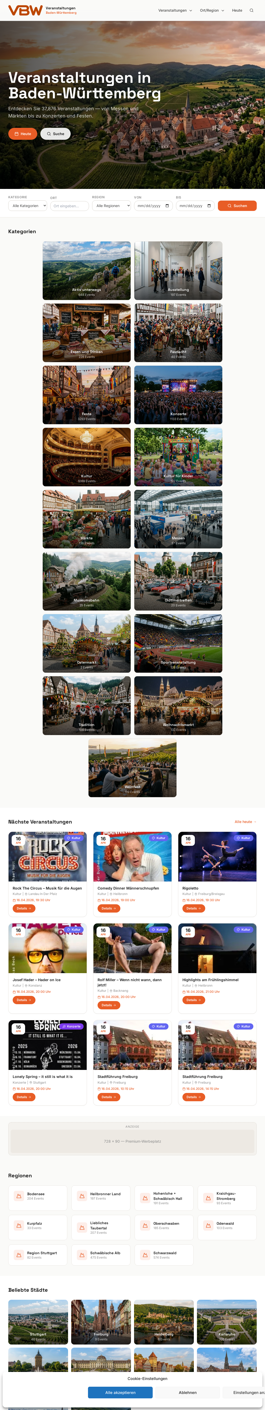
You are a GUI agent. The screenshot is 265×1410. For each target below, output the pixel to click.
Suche (55, 133)
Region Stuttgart (151, 1334)
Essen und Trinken (87, 1290)
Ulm (11, 1326)
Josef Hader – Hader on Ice (37, 635)
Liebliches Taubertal (154, 1312)
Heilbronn (118, 549)
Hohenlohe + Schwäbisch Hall (162, 1290)
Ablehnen (188, 1392)
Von (138, 197)
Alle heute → (246, 477)
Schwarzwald (148, 1348)
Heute (237, 10)
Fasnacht (80, 1297)
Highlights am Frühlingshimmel (210, 635)
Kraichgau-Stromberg (155, 1297)
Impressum (210, 1290)
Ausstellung (82, 1283)
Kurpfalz (144, 1305)
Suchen (237, 205)
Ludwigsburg (19, 1312)
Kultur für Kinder (86, 1326)
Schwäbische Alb (151, 1341)
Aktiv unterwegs (86, 1276)
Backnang (118, 646)
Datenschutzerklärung (219, 1297)
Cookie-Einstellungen (218, 1312)
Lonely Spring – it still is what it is (43, 732)
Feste (77, 1305)
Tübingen (16, 1319)
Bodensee (145, 1276)
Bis (178, 197)
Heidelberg (17, 1290)
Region (98, 197)
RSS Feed (209, 1305)
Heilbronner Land (151, 1283)
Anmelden (175, 1149)
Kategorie (17, 197)
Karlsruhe (16, 1297)
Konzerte (71, 682)
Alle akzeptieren (120, 1392)
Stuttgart (37, 738)
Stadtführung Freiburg (118, 732)
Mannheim (17, 1305)
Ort (53, 198)
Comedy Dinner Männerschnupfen (128, 543)
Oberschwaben (150, 1319)
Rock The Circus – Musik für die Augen (47, 543)
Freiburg (117, 738)
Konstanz (33, 641)
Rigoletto (190, 543)
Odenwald (145, 1326)
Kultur (73, 493)
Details (24, 564)
